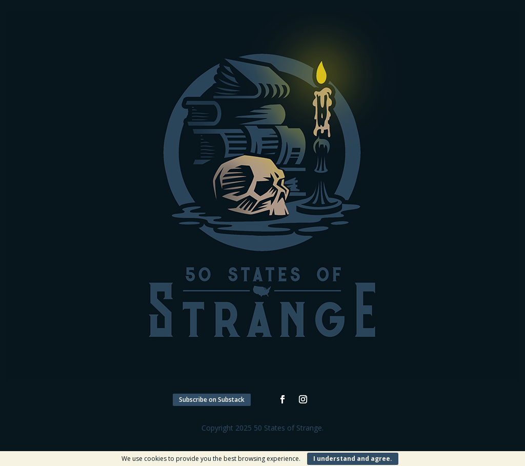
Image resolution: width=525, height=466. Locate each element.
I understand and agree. (352, 458)
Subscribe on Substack (212, 399)
